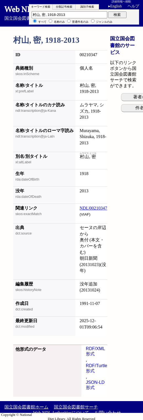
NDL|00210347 (93, 208)
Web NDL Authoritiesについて (61, 412)
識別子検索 (87, 6)
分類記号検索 (64, 6)
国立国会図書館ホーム (26, 407)
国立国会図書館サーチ (76, 407)
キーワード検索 (40, 6)
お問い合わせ (108, 412)
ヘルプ (133, 6)
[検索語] (69, 14)
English (115, 6)
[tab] (41, 7)
